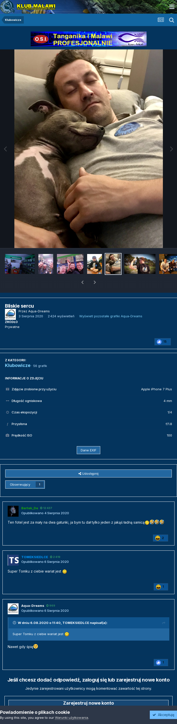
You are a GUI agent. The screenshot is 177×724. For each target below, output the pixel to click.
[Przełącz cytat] (15, 610)
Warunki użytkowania (71, 718)
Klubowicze (17, 352)
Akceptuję (163, 715)
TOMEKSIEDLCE (75, 610)
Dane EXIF (88, 437)
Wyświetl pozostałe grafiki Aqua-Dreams (110, 303)
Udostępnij (88, 460)
